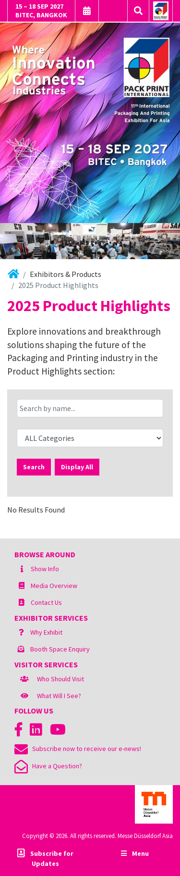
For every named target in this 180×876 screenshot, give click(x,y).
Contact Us (46, 602)
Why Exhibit (46, 632)
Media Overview (54, 585)
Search (34, 467)
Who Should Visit (60, 679)
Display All (77, 467)
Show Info (45, 568)
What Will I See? (59, 695)
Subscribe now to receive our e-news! (77, 748)
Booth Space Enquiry (60, 649)
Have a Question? (48, 766)
